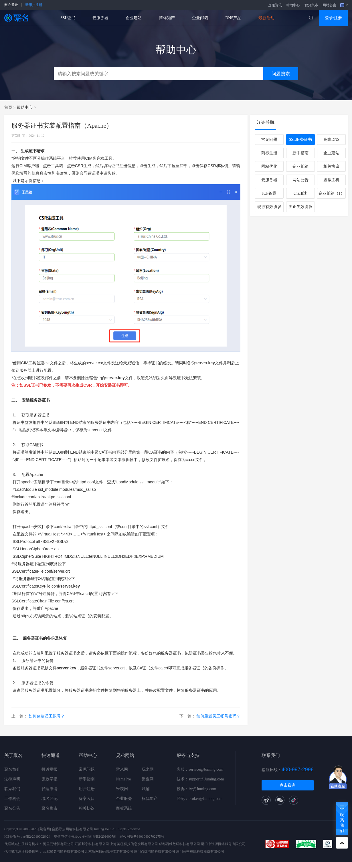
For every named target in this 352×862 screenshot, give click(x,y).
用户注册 (87, 789)
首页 (8, 107)
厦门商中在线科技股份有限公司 (200, 851)
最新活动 (266, 18)
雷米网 (122, 769)
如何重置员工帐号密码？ (218, 716)
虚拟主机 (331, 180)
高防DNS (331, 139)
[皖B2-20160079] (104, 837)
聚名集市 (49, 808)
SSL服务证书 (300, 139)
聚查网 (148, 779)
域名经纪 (49, 798)
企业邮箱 (200, 18)
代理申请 (49, 789)
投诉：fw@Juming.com (196, 789)
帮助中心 (293, 5)
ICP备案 (269, 193)
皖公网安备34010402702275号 (142, 837)
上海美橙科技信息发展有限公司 (134, 844)
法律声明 (12, 779)
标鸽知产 (150, 798)
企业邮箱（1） (332, 193)
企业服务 (124, 798)
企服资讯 (275, 5)
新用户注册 (33, 5)
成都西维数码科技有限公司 (179, 844)
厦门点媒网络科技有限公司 (154, 851)
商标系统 (124, 808)
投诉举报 (49, 769)
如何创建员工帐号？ (47, 716)
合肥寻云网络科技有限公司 (72, 829)
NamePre (123, 779)
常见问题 (269, 139)
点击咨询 (288, 785)
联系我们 (12, 789)
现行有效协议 (269, 207)
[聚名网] (44, 829)
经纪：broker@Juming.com (199, 798)
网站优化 (269, 166)
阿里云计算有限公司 (58, 844)
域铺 (146, 789)
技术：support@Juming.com (200, 779)
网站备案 (329, 5)
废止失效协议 (300, 207)
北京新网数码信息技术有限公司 (109, 851)
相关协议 (331, 166)
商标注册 (269, 153)
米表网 (122, 789)
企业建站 (134, 18)
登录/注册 (333, 18)
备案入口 (87, 798)
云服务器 (100, 18)
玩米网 (148, 769)
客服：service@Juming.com (200, 769)
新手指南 (300, 153)
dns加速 (300, 193)
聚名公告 (12, 808)
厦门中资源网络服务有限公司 (223, 844)
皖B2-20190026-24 (36, 837)
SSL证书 (67, 18)
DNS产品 (233, 18)
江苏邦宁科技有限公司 (92, 844)
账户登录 (11, 5)
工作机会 (12, 798)
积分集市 (311, 5)
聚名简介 (12, 769)
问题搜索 (281, 73)
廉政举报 (49, 779)
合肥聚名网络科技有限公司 (63, 851)
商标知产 (167, 18)
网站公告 (300, 180)
